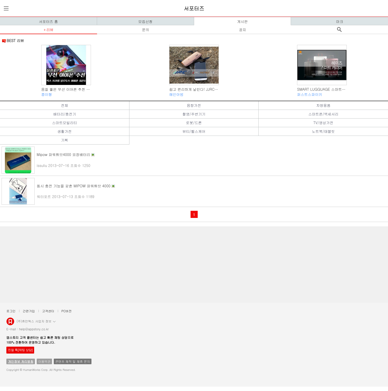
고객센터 (48, 311)
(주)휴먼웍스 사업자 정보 (36, 321)
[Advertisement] (155, 264)
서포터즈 (194, 8)
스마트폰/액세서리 (323, 113)
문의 (145, 29)
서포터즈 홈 (48, 21)
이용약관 (44, 361)
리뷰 (49, 29)
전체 (64, 105)
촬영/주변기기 (193, 113)
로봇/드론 (194, 122)
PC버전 (66, 311)
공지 (242, 29)
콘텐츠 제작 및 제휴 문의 (72, 361)
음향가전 (194, 105)
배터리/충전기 (64, 113)
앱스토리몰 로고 (10, 323)
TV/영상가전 (323, 122)
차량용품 (323, 105)
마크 (339, 21)
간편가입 (29, 311)
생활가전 (64, 131)
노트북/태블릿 (323, 131)
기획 (64, 139)
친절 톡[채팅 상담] (20, 350)
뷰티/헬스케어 (193, 131)
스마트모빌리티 (64, 122)
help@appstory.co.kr (34, 329)
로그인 (11, 311)
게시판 (242, 21)
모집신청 (145, 21)
